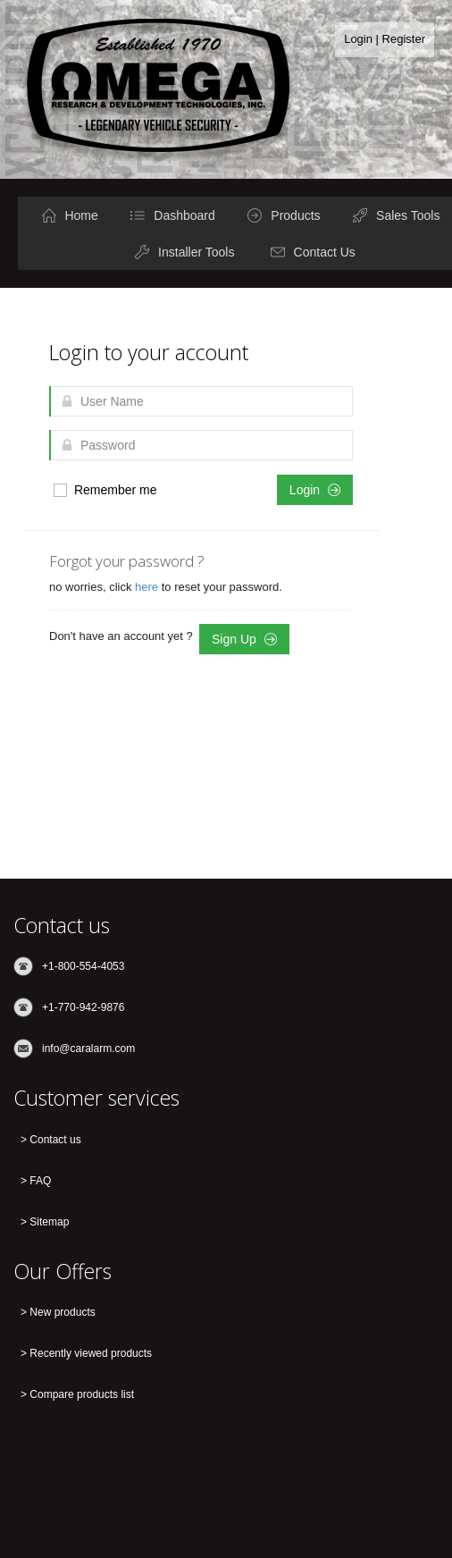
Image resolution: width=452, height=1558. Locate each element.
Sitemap (49, 1222)
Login (358, 39)
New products (62, 1312)
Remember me (104, 490)
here (148, 587)
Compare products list (81, 1394)
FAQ (40, 1181)
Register (403, 39)
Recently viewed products (90, 1353)
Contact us (54, 1139)
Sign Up (244, 639)
